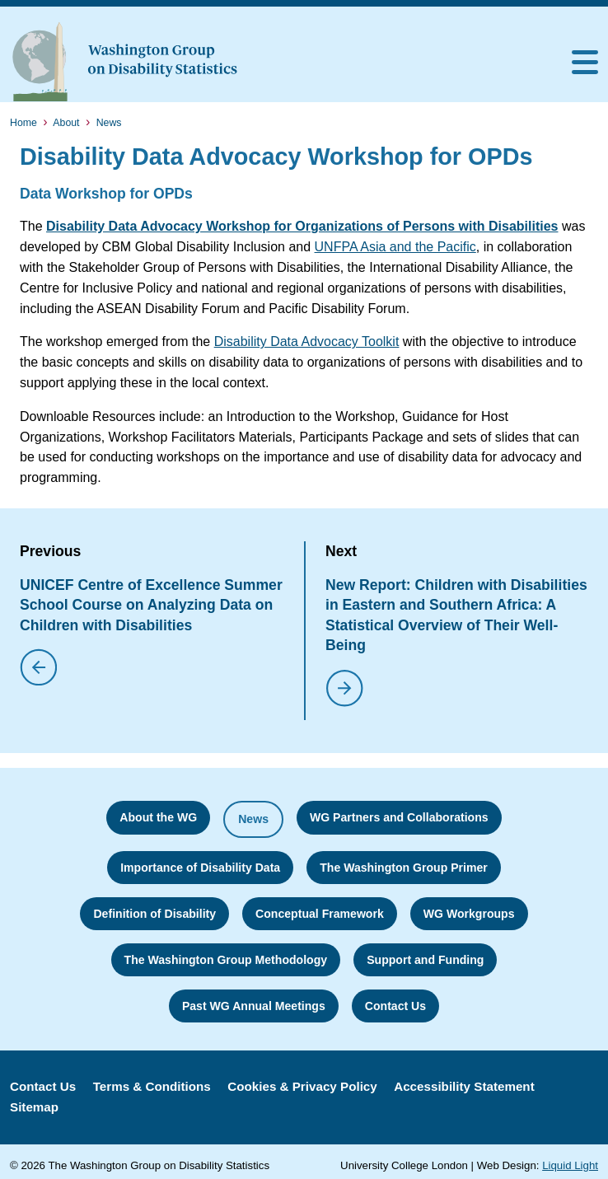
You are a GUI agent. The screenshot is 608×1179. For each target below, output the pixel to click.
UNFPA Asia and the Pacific (395, 247)
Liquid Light (570, 1165)
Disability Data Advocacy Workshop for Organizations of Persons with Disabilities (302, 226)
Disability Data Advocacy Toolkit (307, 342)
